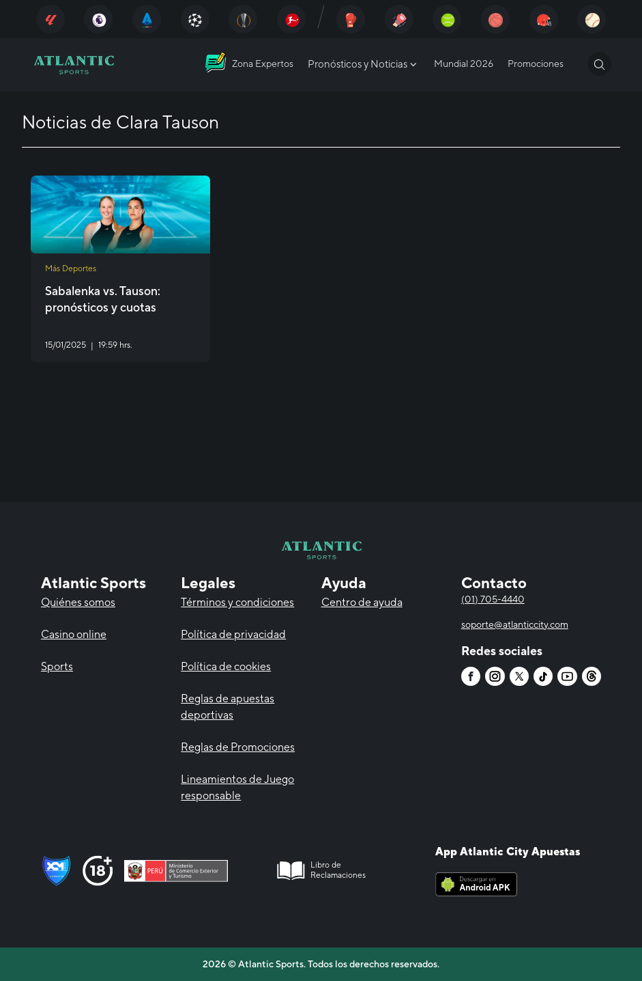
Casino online (73, 634)
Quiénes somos (78, 602)
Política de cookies (226, 666)
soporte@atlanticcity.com (514, 624)
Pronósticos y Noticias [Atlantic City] (364, 64)
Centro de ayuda (362, 602)
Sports (57, 666)
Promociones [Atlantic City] (536, 63)
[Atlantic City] (50, 19)
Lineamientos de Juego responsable (237, 787)
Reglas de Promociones (238, 747)
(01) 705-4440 (493, 599)
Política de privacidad (233, 634)
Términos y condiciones (237, 602)
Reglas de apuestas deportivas (227, 706)
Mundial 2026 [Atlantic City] (463, 63)
